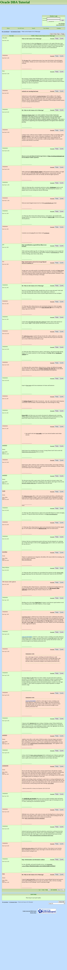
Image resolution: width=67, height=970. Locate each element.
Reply (62, 34)
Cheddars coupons (26, 136)
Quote (61, 38)
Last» (43, 889)
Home (8, 28)
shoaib (3, 491)
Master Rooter (61, 270)
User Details (46, 28)
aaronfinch (4, 445)
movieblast (4, 552)
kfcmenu (26, 60)
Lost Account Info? (60, 25)
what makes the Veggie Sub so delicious (37, 321)
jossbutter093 (5, 765)
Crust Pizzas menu (26, 616)
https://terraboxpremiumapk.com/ (56, 156)
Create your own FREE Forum (29, 911)
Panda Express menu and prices (29, 452)
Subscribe (61, 902)
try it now (38, 467)
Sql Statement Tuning (15, 31)
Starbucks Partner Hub (28, 115)
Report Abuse (33, 912)
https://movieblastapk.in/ (51, 514)
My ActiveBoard (5, 31)
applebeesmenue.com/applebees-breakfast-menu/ (41, 743)
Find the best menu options (28, 848)
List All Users (21, 28)
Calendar (59, 28)
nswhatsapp (46, 233)
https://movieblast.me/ (27, 559)
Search (33, 28)
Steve (3, 873)
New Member (62, 23)
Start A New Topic (55, 34)
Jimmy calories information (36, 755)
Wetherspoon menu (28, 496)
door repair (28, 385)
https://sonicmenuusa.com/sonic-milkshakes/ (35, 818)
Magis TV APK (30, 677)
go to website (51, 783)
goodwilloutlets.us (55, 252)
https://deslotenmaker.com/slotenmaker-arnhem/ (40, 866)
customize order (44, 542)
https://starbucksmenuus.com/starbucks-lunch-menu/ (41, 835)
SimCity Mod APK (30, 879)
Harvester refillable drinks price (29, 483)
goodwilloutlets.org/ (49, 203)
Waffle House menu (28, 336)
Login (62, 20)
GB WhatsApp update (34, 80)
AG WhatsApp (38, 43)
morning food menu (41, 96)
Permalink (52, 38)
